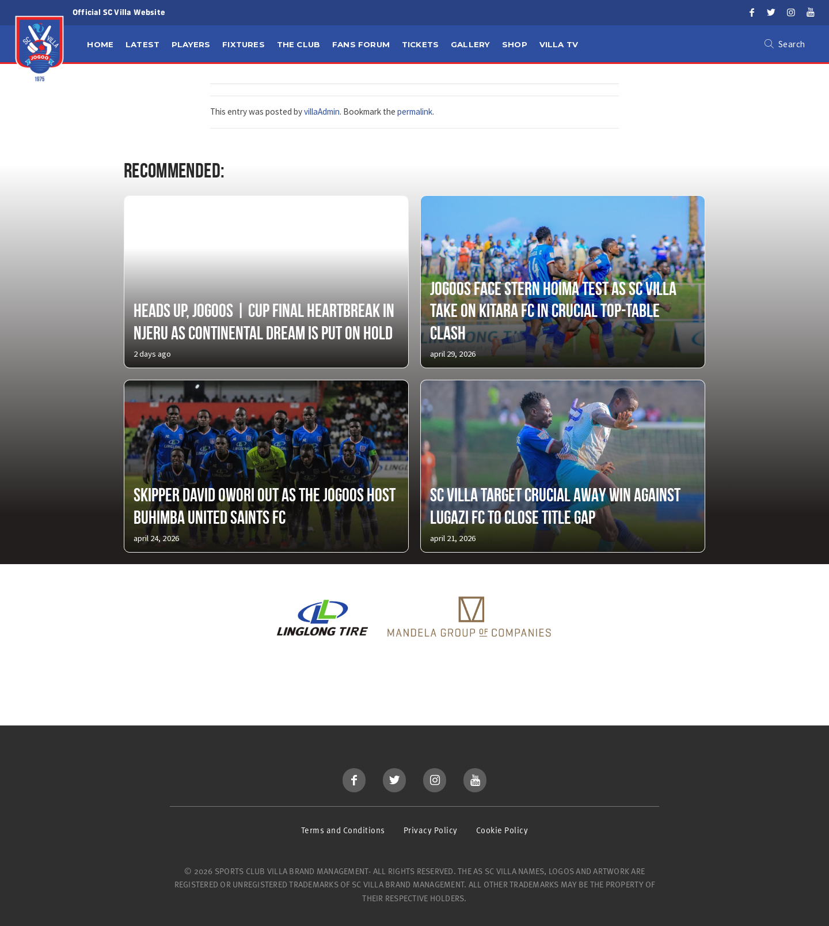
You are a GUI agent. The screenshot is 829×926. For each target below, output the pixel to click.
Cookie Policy (502, 830)
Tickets (420, 44)
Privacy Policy (431, 830)
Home (100, 44)
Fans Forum (361, 44)
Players (191, 44)
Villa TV (559, 44)
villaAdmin (322, 111)
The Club (299, 44)
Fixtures (243, 44)
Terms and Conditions (343, 830)
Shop (514, 44)
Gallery (470, 44)
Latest (142, 44)
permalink (414, 111)
